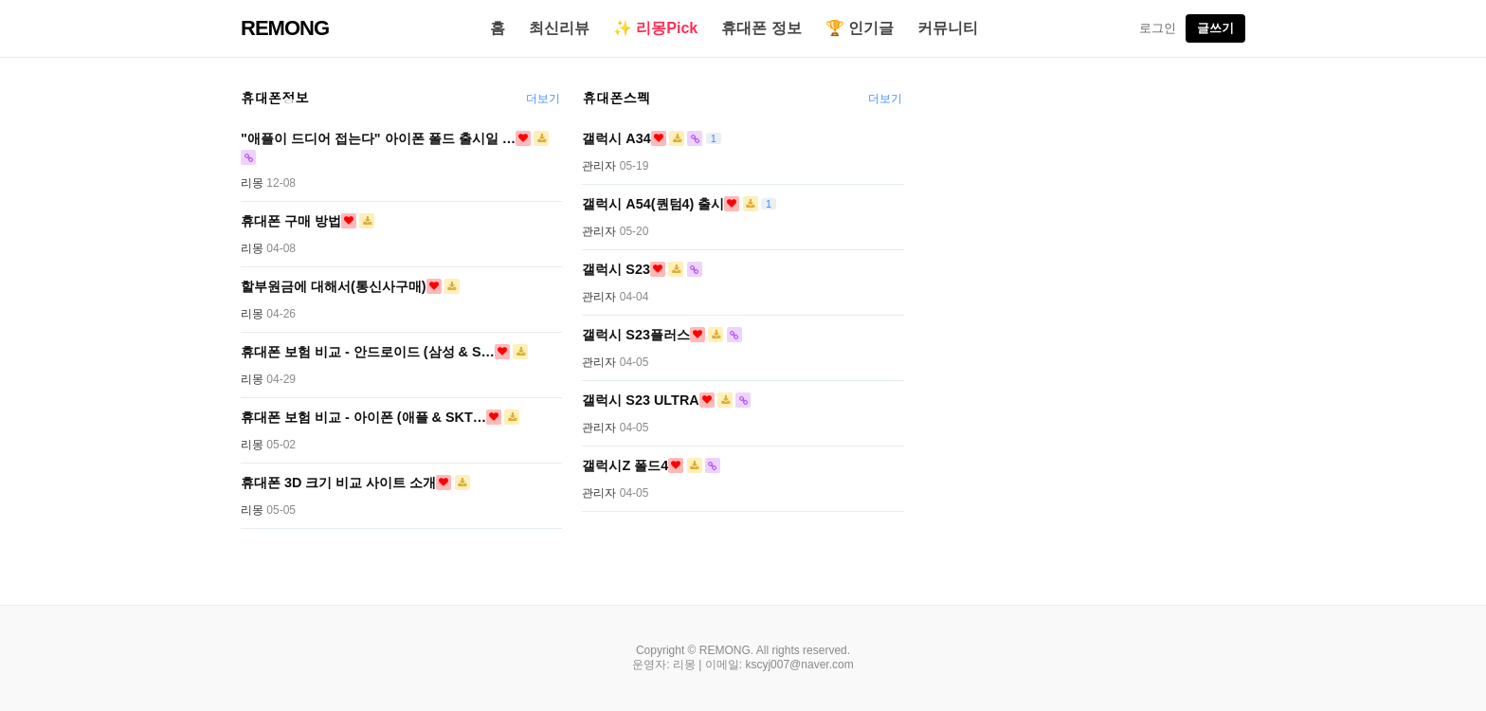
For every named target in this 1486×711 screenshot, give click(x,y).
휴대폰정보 (275, 97)
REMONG (285, 28)
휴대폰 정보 (761, 28)
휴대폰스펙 (616, 97)
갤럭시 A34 (616, 138)
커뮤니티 (947, 28)
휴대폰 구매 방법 (291, 220)
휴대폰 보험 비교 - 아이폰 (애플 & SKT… (363, 417)
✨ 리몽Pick (655, 28)
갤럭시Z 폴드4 (625, 465)
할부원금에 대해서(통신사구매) (333, 286)
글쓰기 (1215, 28)
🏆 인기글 (859, 28)
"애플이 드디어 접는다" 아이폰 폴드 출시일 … (378, 138)
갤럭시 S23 (616, 269)
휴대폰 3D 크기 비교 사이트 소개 (338, 482)
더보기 (543, 98)
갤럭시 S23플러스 (636, 334)
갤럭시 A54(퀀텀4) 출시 (653, 203)
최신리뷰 (559, 28)
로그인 (1157, 28)
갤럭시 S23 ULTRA (640, 400)
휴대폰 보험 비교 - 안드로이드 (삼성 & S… (368, 351)
